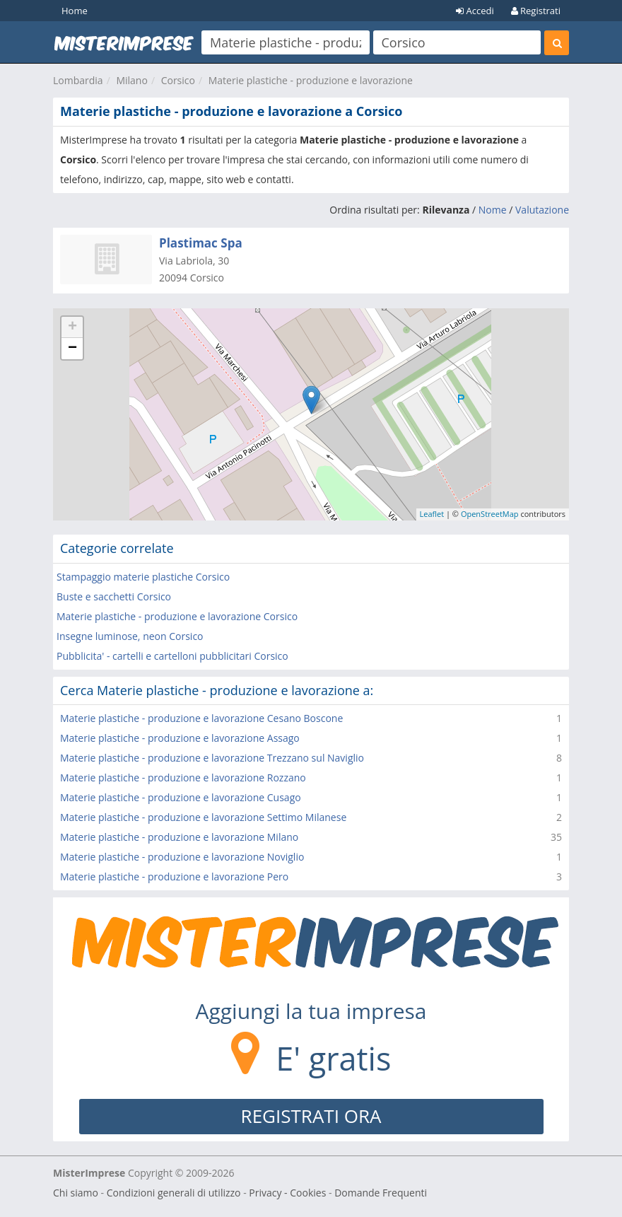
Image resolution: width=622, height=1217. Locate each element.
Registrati (536, 10)
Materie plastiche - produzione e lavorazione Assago (180, 738)
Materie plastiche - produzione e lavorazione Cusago (180, 797)
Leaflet (432, 513)
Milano (131, 80)
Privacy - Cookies (287, 1192)
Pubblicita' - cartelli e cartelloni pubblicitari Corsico (172, 656)
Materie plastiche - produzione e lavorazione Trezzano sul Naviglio (212, 757)
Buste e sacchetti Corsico (114, 596)
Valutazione (542, 209)
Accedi (475, 10)
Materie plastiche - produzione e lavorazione (311, 80)
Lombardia (78, 80)
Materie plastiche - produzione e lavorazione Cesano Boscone (201, 718)
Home (74, 10)
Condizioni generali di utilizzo (174, 1192)
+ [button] (72, 327)
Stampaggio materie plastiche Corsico (143, 576)
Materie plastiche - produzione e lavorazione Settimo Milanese (203, 817)
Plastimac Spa (200, 243)
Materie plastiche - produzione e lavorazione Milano (179, 837)
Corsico (178, 80)
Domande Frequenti (380, 1192)
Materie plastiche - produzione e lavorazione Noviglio (182, 856)
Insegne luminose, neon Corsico (130, 636)
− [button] (72, 348)
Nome (493, 209)
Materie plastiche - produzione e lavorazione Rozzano (183, 777)
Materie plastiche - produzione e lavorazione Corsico (177, 616)
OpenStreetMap (490, 513)
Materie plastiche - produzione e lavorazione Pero (174, 876)
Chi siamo (75, 1192)
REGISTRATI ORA (311, 1116)
